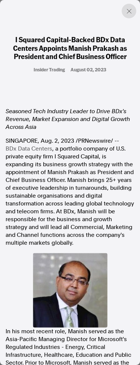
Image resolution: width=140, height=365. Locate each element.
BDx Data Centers (29, 148)
